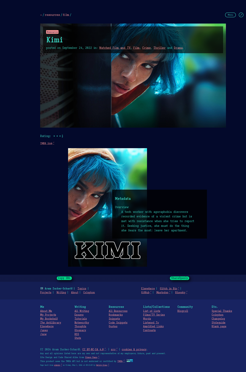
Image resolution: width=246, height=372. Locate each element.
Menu (230, 14)
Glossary (80, 330)
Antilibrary (50, 322)
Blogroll (182, 311)
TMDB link (46, 143)
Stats (78, 338)
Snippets (114, 318)
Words (147, 318)
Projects (45, 292)
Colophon (89, 292)
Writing (61, 292)
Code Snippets (118, 322)
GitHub (145, 292)
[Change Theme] (241, 15)
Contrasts (149, 330)
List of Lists (151, 311)
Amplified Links (153, 326)
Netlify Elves (101, 365)
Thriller (159, 48)
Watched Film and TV (115, 48)
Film (136, 48)
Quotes (113, 326)
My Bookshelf (49, 318)
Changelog (218, 318)
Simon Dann (91, 357)
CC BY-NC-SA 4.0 (93, 349)
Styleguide (218, 322)
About (74, 292)
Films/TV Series (154, 314)
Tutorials (81, 318)
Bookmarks (116, 314)
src (113, 349)
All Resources (118, 311)
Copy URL (64, 278)
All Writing (82, 311)
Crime (146, 48)
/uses (44, 330)
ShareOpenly (179, 278)
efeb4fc (57, 365)
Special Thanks (222, 311)
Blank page (219, 326)
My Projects (48, 314)
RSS (77, 334)
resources (52, 15)
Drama (178, 48)
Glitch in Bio (168, 288)
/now (43, 334)
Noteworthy (82, 322)
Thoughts (80, 326)
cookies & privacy (134, 349)
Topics (82, 288)
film (66, 15)
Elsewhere (148, 288)
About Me (46, 311)
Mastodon (162, 292)
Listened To (151, 322)
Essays (79, 314)
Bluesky (180, 292)
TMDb (120, 361)
